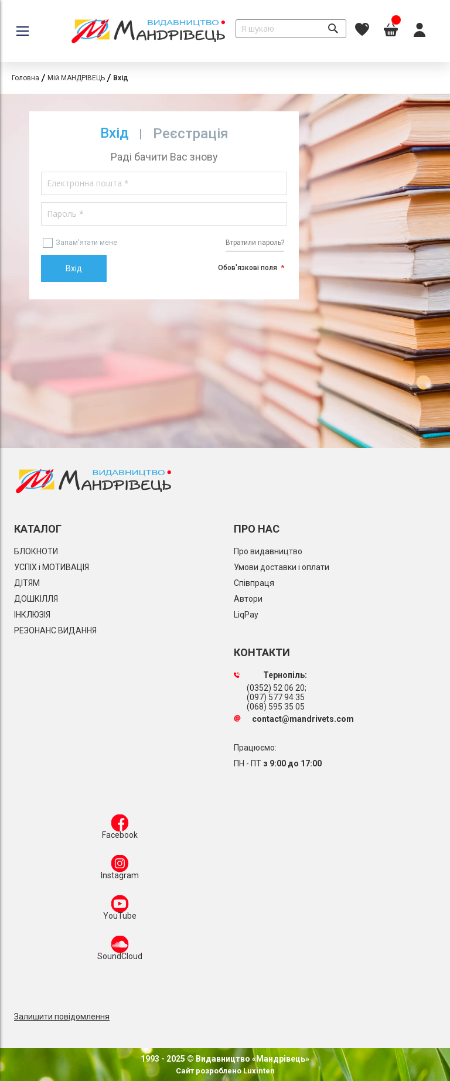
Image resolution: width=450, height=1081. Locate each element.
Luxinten (258, 1070)
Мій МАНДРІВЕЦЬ (76, 78)
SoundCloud (119, 950)
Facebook (120, 829)
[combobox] (291, 28)
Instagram (120, 869)
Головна (25, 78)
